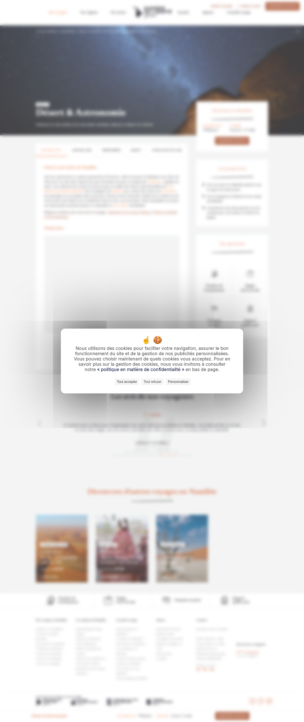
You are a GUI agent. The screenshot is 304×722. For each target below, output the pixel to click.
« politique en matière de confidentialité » (141, 369)
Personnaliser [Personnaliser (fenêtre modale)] (178, 382)
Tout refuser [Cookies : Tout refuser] (152, 382)
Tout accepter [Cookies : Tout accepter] (127, 382)
